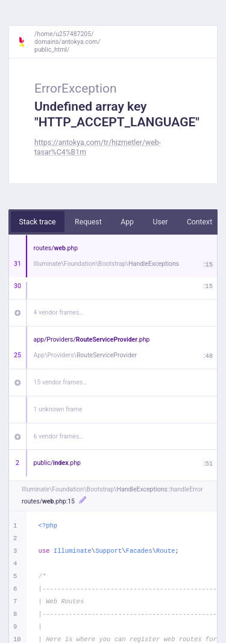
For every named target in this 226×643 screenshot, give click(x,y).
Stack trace (37, 222)
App (127, 222)
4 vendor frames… (59, 312)
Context (199, 222)
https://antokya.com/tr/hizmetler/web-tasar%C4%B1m (97, 147)
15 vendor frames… (60, 382)
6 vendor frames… (59, 436)
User (160, 222)
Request (88, 222)
